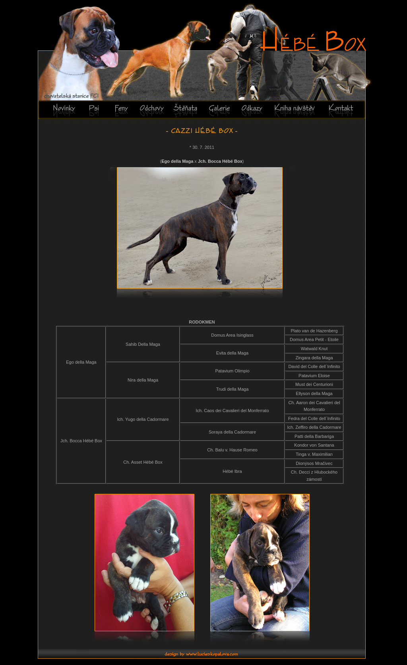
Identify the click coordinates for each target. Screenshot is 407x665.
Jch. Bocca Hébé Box (220, 161)
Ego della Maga (177, 161)
